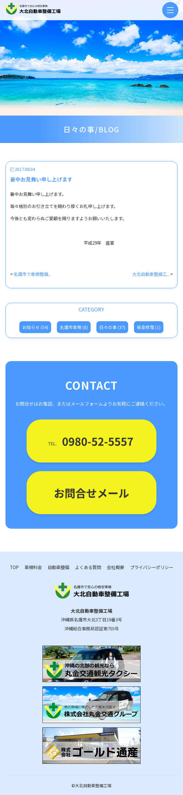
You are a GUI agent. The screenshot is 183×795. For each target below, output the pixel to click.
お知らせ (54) (35, 327)
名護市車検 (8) (74, 327)
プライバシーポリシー (151, 567)
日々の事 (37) (112, 327)
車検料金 (33, 567)
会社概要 (115, 567)
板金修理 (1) (148, 327)
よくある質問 (88, 567)
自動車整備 (58, 567)
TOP (14, 567)
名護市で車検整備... (32, 274)
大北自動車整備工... (150, 274)
